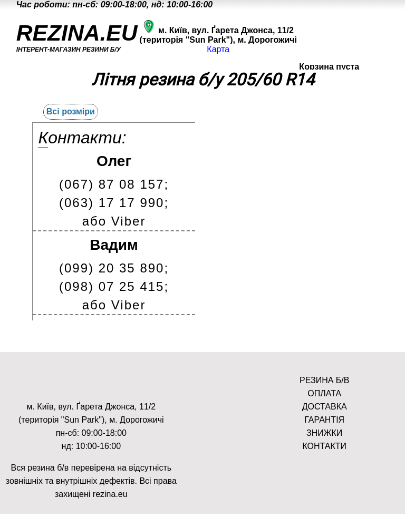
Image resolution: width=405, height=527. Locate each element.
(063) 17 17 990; (114, 203)
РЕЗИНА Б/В (324, 380)
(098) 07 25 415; (114, 286)
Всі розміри (70, 111)
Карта (218, 49)
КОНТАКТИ (324, 446)
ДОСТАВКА (324, 406)
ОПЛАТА (324, 393)
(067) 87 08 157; (114, 184)
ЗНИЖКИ (324, 432)
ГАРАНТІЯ (324, 419)
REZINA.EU (77, 32)
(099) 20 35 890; (114, 268)
